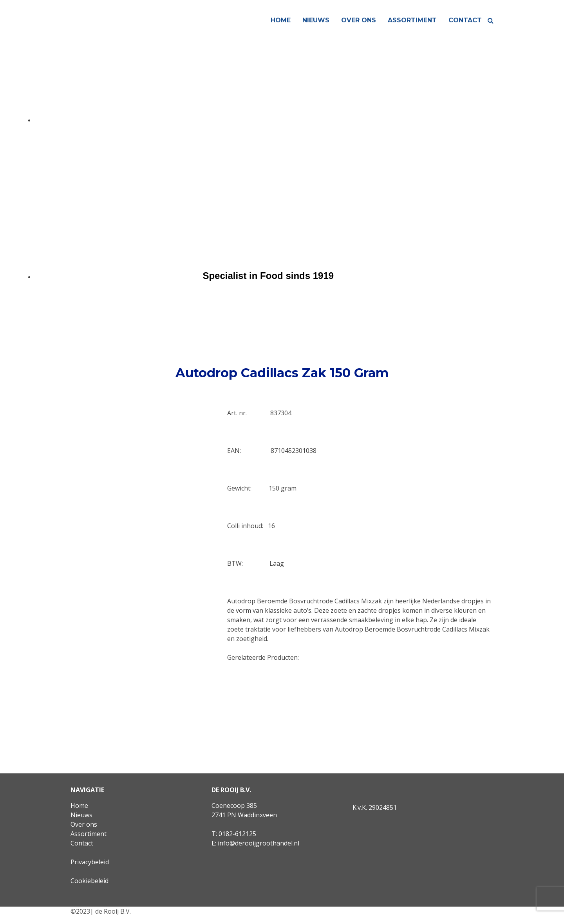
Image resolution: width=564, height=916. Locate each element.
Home (281, 20)
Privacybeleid (89, 862)
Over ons (358, 20)
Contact (465, 20)
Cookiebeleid (89, 880)
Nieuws (315, 20)
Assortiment (412, 20)
